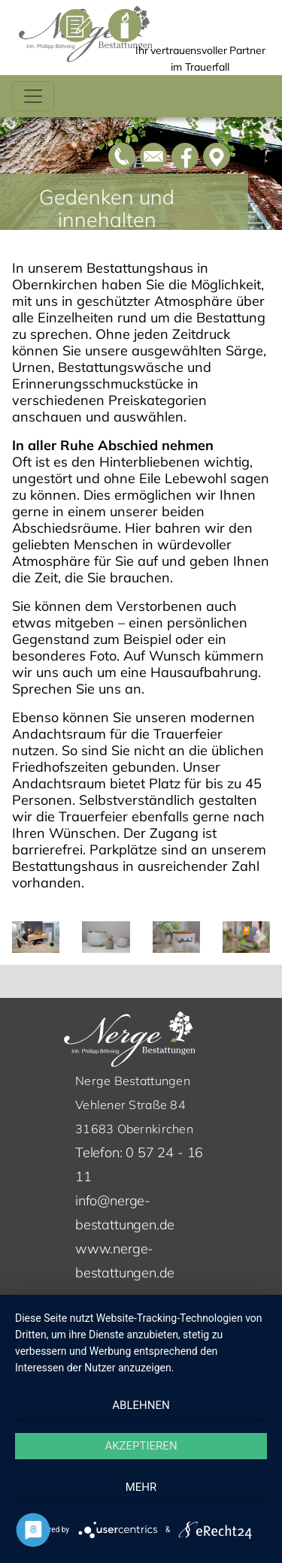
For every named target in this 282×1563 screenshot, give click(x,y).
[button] (21, 937)
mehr (141, 1487)
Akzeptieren (141, 1446)
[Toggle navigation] (33, 96)
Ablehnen (140, 1405)
